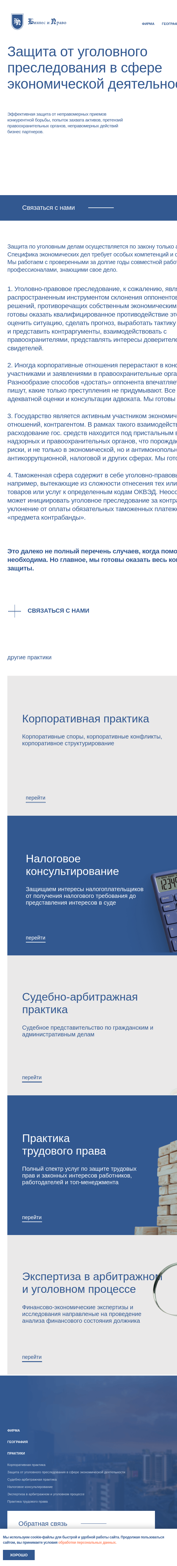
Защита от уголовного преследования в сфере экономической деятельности (66, 1472)
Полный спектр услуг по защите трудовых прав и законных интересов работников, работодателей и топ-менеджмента (79, 1175)
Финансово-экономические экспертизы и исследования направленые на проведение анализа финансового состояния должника (81, 1314)
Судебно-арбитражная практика (32, 1479)
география (17, 1442)
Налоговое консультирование (72, 864)
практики (16, 1453)
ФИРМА (148, 24)
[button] (53, 615)
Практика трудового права (64, 1144)
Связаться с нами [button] (58, 610)
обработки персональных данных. (88, 1542)
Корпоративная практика (26, 1465)
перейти (35, 938)
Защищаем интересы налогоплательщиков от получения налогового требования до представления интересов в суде (84, 896)
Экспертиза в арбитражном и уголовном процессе (92, 1282)
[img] (38, 21)
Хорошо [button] (19, 1555)
